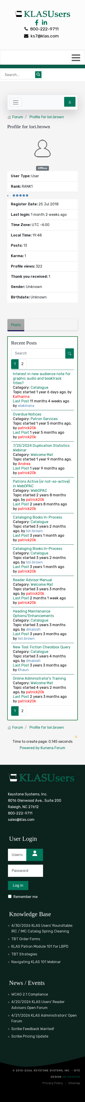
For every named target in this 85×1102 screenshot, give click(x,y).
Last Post (21, 401)
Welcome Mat (42, 455)
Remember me (25, 897)
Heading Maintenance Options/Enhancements (33, 613)
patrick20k (27, 428)
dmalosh (33, 629)
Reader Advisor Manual (32, 580)
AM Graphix (71, 1076)
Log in (18, 885)
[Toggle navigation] (15, 102)
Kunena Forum (53, 748)
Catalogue (39, 387)
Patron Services (44, 419)
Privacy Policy (53, 1083)
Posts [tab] (16, 325)
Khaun (23, 670)
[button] (76, 57)
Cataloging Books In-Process (37, 517)
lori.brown (34, 531)
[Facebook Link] (37, 23)
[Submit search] (38, 74)
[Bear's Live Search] (18, 74)
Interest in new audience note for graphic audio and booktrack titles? (41, 378)
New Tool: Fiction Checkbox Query (41, 647)
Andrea (24, 464)
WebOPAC (39, 490)
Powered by (30, 748)
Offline (42, 168)
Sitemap (74, 1083)
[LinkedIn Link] (44, 23)
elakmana (26, 405)
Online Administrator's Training (39, 678)
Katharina (21, 396)
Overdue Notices (27, 414)
